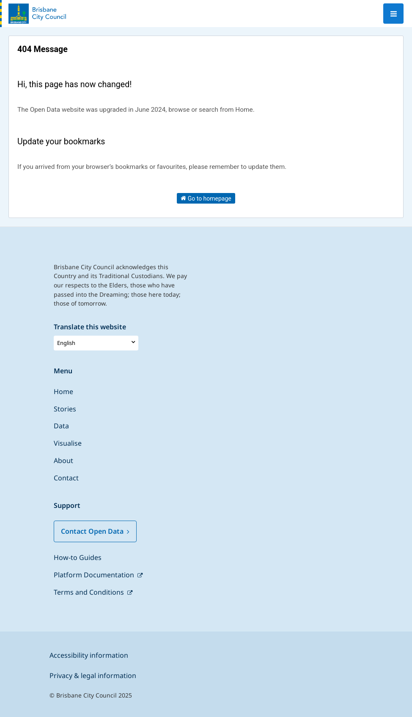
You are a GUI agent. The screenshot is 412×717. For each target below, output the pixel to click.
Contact (66, 478)
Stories (65, 409)
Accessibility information (88, 655)
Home (63, 391)
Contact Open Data (95, 531)
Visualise (68, 443)
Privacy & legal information (92, 675)
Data (61, 425)
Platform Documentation (95, 574)
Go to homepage (206, 198)
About (63, 460)
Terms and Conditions (90, 592)
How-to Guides (78, 557)
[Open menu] (393, 13)
